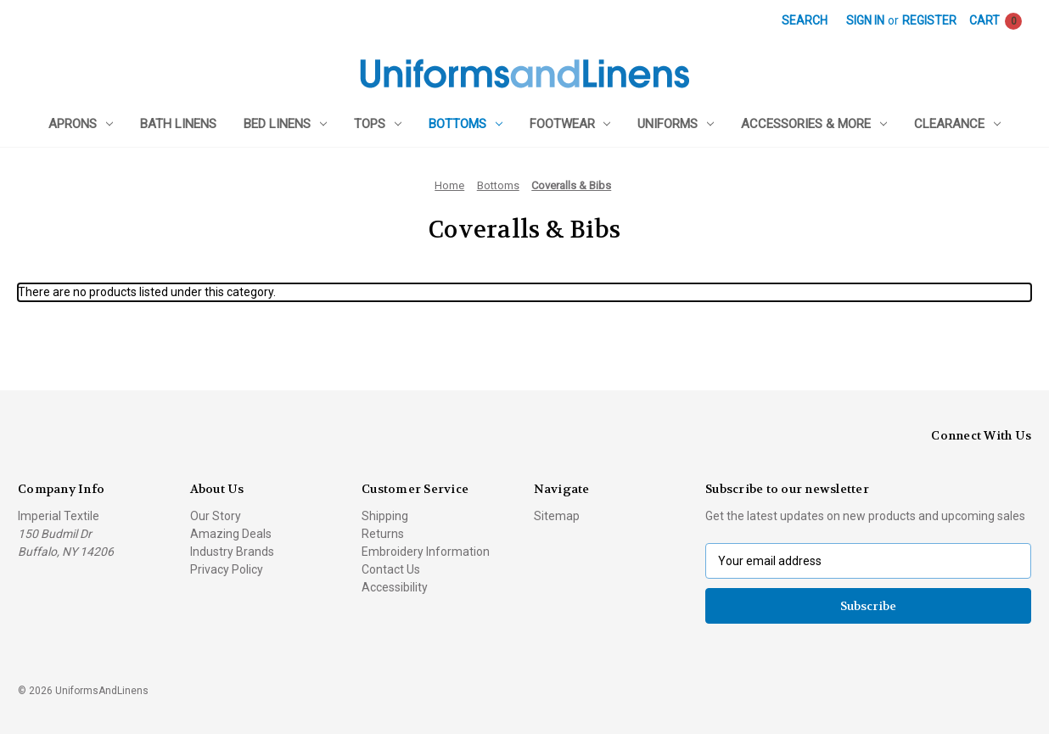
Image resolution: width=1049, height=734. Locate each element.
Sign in (865, 20)
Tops (377, 124)
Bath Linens (178, 124)
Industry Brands (232, 551)
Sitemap (557, 516)
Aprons (80, 124)
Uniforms (675, 124)
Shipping (385, 516)
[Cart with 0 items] (995, 21)
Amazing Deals (231, 534)
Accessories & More (814, 124)
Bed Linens (285, 124)
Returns (383, 534)
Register (929, 20)
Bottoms (465, 124)
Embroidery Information (426, 551)
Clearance (957, 124)
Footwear (570, 124)
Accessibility (395, 587)
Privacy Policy (226, 569)
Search (804, 20)
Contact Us (391, 569)
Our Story (215, 516)
